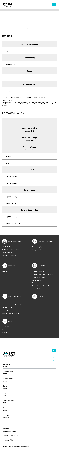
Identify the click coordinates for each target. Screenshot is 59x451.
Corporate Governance (9, 255)
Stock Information (18, 28)
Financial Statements (38, 271)
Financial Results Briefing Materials (42, 274)
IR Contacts (5, 333)
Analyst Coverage (7, 311)
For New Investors (37, 283)
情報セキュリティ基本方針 (9, 425)
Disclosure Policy (7, 258)
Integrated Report (37, 280)
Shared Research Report (39, 286)
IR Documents (43, 265)
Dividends (5, 271)
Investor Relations (6, 28)
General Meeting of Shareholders (12, 305)
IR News (34, 302)
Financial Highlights (38, 247)
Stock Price (5, 308)
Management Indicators (39, 250)
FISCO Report (36, 289)
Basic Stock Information (9, 302)
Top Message (6, 246)
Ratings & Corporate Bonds (10, 313)
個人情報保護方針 (7, 428)
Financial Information (45, 241)
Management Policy (15, 241)
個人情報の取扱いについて (9, 431)
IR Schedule (6, 327)
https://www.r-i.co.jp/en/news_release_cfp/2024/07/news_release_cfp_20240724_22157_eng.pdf (29, 103)
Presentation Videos (38, 277)
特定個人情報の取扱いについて (10, 435)
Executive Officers (7, 252)
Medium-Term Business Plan (10, 249)
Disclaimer (5, 330)
